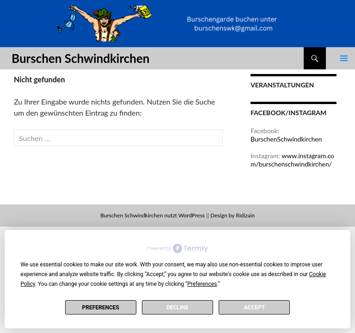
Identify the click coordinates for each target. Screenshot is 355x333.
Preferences (100, 307)
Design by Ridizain (232, 215)
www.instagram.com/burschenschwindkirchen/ (292, 160)
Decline (177, 307)
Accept (254, 307)
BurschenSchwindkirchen (286, 139)
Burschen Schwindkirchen (80, 58)
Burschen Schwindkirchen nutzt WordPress (152, 215)
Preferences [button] (202, 284)
